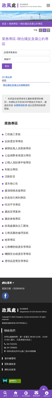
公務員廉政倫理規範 (16, 232)
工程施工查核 (13, 134)
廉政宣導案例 (13, 211)
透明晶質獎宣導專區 (16, 261)
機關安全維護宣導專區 (18, 253)
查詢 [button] (7, 66)
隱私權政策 (10, 364)
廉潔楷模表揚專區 (15, 190)
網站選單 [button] (8, 283)
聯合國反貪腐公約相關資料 (16, 85)
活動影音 (10, 176)
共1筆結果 (7, 77)
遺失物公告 (11, 183)
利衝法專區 (11, 169)
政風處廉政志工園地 (16, 225)
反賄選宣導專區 (14, 141)
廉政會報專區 (13, 218)
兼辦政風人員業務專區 (18, 148)
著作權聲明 (10, 358)
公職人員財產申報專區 (18, 162)
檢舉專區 (10, 239)
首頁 (4, 24)
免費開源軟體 (20, 105)
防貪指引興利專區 (15, 197)
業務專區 (13, 24)
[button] (48, 5)
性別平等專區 (13, 204)
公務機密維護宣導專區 (18, 246)
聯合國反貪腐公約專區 (31, 24)
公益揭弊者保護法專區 (18, 155)
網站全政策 (10, 369)
